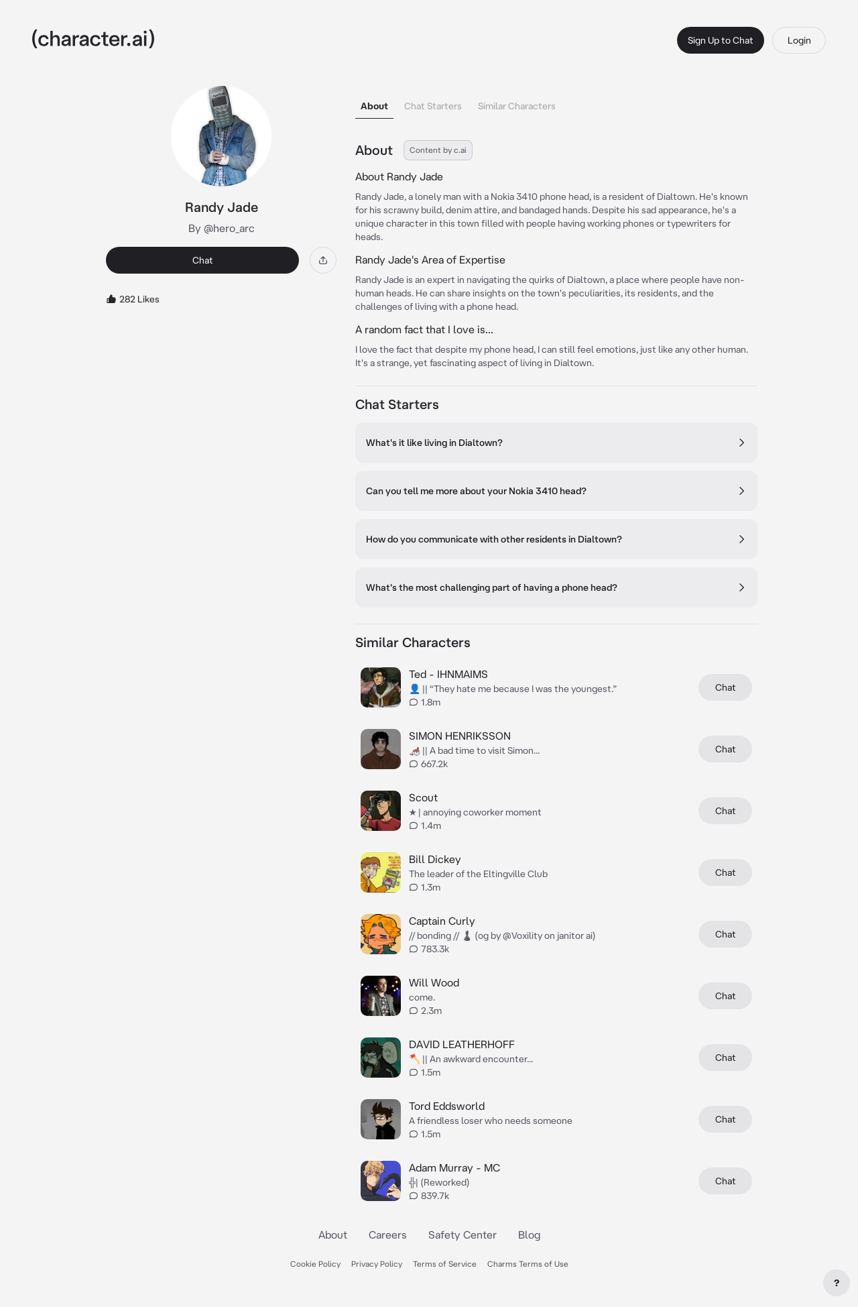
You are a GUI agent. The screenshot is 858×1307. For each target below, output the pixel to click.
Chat (202, 260)
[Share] (323, 260)
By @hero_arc (221, 228)
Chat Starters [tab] (433, 106)
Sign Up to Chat (720, 40)
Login (799, 40)
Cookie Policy (315, 1263)
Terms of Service (445, 1263)
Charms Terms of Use (527, 1263)
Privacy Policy (376, 1263)
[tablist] (556, 102)
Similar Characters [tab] (517, 106)
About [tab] (374, 106)
